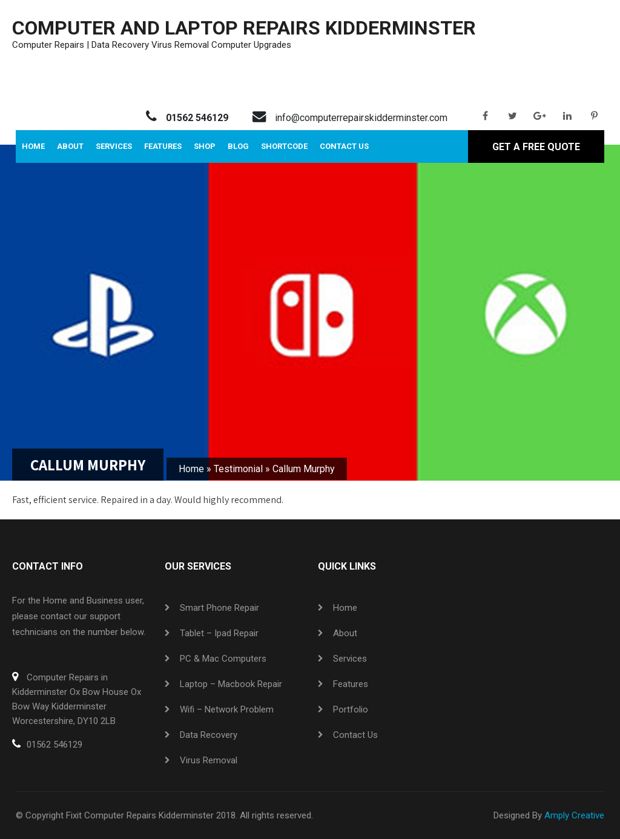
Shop (205, 146)
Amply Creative (574, 815)
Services (114, 146)
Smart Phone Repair (219, 607)
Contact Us (344, 146)
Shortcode (284, 146)
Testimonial (238, 469)
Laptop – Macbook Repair (231, 684)
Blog (238, 146)
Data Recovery (208, 734)
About (70, 146)
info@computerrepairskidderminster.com (361, 117)
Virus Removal (208, 760)
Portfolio (350, 709)
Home (33, 146)
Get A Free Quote (536, 147)
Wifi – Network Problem (227, 709)
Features (163, 146)
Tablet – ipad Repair (219, 633)
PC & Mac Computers (223, 658)
